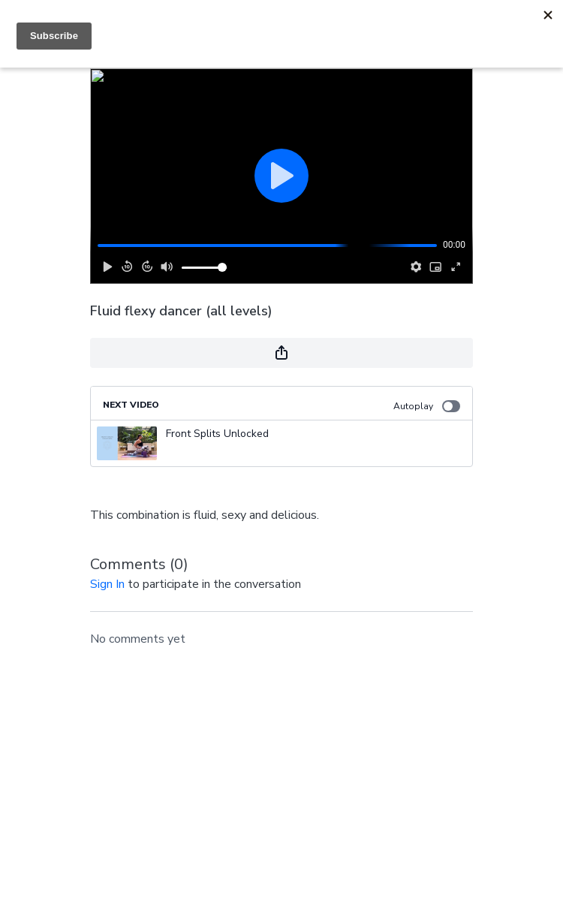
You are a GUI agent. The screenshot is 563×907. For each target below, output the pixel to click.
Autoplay (426, 406)
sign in (107, 584)
